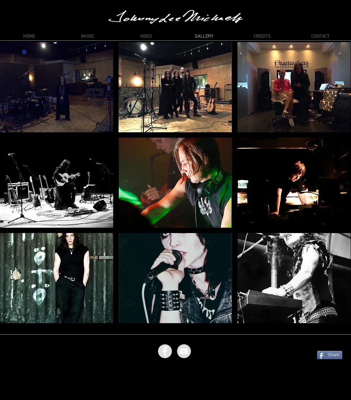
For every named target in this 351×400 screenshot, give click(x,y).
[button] (56, 87)
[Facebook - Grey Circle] (165, 351)
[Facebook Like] (328, 342)
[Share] (329, 355)
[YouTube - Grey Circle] (184, 351)
